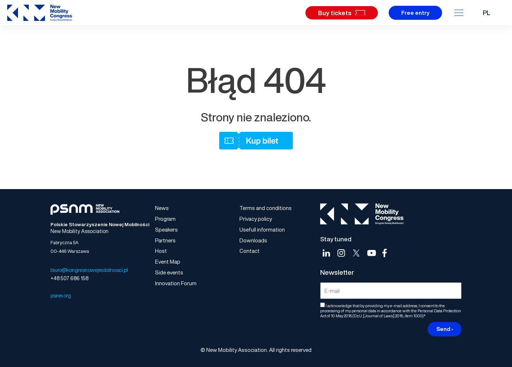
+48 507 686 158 (69, 278)
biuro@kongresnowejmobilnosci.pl (89, 270)
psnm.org (60, 295)
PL (486, 12)
